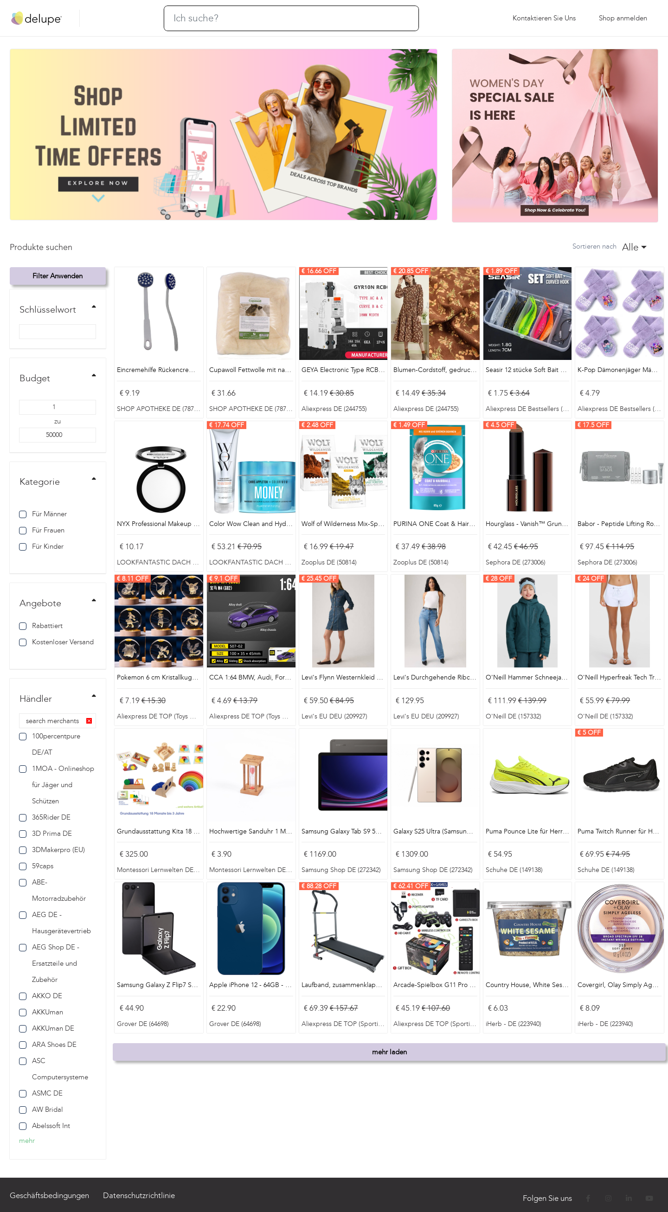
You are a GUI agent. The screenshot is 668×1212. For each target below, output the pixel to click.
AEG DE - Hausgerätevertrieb (55, 923)
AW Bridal (41, 1109)
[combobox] (634, 247)
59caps (36, 866)
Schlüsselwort (47, 309)
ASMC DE (41, 1093)
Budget (34, 378)
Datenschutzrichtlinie (139, 1195)
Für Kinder (41, 546)
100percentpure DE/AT (49, 744)
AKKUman (41, 1012)
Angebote (40, 603)
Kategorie (39, 481)
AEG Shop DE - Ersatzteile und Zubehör (49, 963)
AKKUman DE (46, 1028)
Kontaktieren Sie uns (544, 18)
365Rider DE (45, 817)
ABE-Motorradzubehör (52, 890)
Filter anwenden (57, 276)
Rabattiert (41, 626)
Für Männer (43, 514)
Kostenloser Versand (56, 642)
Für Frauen (41, 530)
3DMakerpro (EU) (52, 850)
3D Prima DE (45, 833)
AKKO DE (40, 996)
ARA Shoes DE (48, 1044)
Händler (35, 698)
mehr (27, 1140)
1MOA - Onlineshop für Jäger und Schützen (56, 784)
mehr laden (389, 1052)
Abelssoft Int (44, 1126)
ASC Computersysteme (53, 1069)
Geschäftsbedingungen (49, 1195)
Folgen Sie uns (548, 1198)
